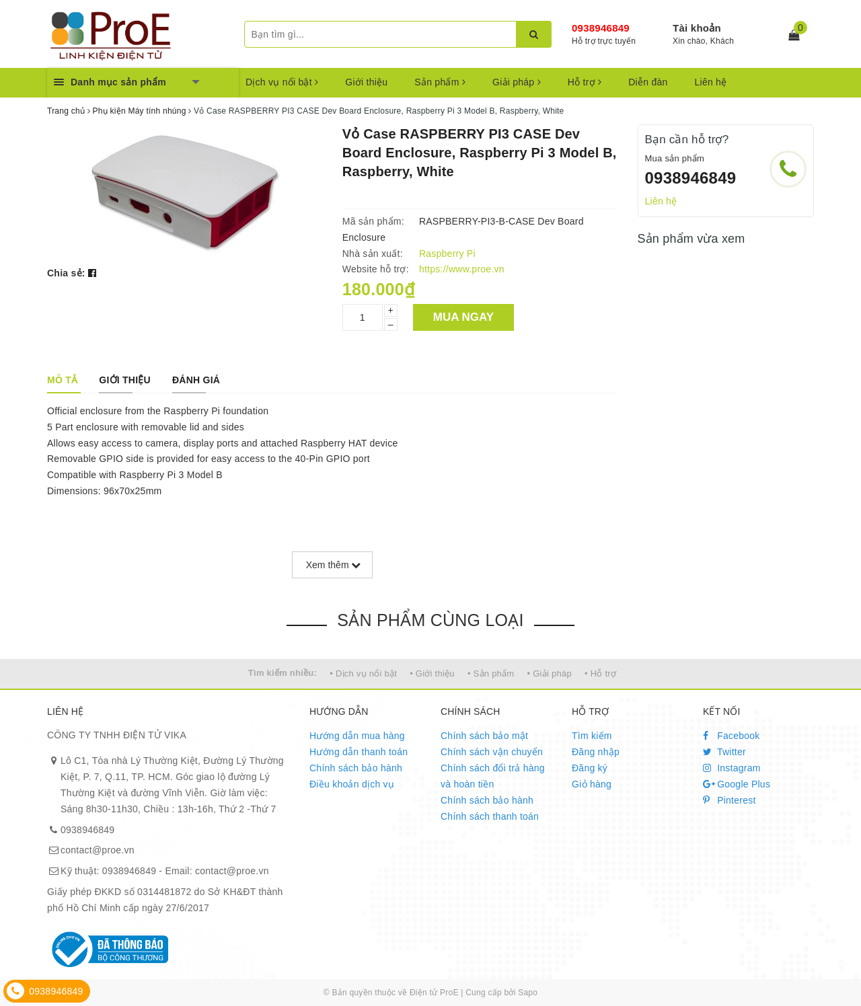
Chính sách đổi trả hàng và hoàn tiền (493, 776)
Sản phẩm (439, 82)
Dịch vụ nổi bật (282, 82)
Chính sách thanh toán (490, 816)
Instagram (732, 768)
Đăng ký (589, 768)
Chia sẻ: (66, 273)
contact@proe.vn (98, 850)
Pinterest (729, 800)
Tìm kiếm (592, 735)
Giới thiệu (366, 82)
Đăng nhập (596, 751)
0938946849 (601, 28)
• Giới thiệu (432, 673)
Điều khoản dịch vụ (351, 784)
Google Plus (736, 784)
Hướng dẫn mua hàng (357, 735)
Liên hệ (711, 82)
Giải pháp (516, 82)
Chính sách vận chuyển (492, 751)
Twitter (724, 751)
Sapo (527, 992)
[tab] (62, 379)
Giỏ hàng (591, 784)
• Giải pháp (549, 673)
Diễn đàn (647, 82)
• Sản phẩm (490, 673)
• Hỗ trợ (600, 673)
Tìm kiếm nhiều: (282, 673)
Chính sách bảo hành (355, 768)
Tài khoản (697, 28)
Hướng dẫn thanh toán (358, 751)
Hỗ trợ (584, 82)
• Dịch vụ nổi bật (363, 673)
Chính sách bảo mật (484, 735)
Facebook (731, 735)
